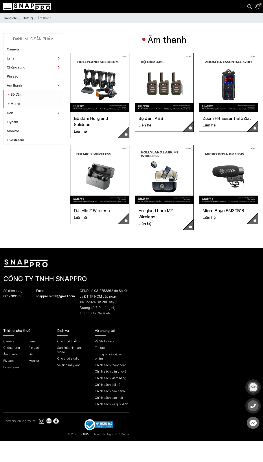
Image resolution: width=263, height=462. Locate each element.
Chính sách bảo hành (110, 391)
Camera (13, 49)
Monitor (13, 131)
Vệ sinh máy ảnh (69, 365)
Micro (14, 104)
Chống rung (16, 67)
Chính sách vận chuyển (111, 371)
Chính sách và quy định (111, 404)
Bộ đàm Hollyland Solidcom (91, 121)
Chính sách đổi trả (107, 384)
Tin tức (100, 347)
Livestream (15, 140)
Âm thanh (14, 85)
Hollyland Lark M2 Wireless (155, 214)
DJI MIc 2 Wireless (92, 210)
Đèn (10, 113)
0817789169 (12, 296)
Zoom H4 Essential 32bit (227, 118)
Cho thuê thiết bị (68, 341)
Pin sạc (12, 76)
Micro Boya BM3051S (223, 210)
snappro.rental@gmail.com (55, 296)
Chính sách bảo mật (109, 397)
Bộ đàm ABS (150, 118)
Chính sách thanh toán (111, 365)
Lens (10, 58)
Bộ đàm (15, 94)
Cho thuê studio (68, 358)
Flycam (12, 122)
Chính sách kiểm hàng (110, 378)
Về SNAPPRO (104, 341)
